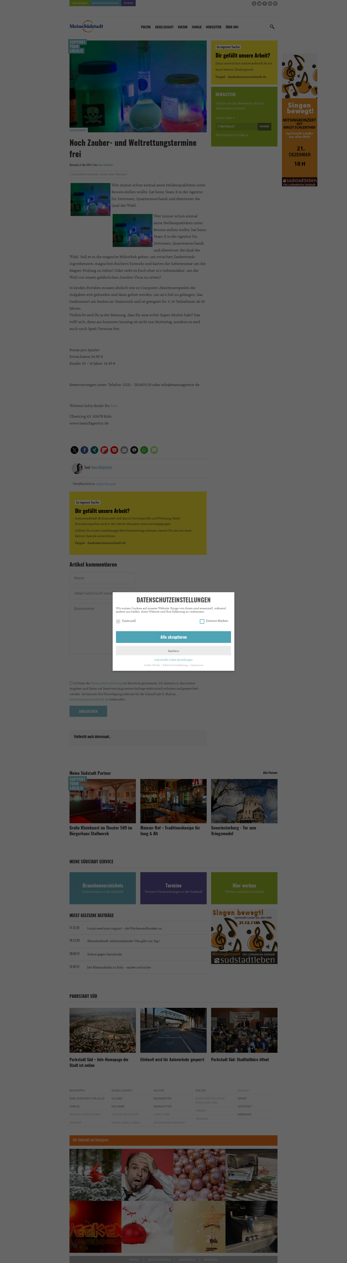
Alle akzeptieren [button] (173, 638)
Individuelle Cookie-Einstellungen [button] (173, 660)
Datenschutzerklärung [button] (175, 665)
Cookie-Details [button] (152, 665)
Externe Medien (214, 621)
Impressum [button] (197, 665)
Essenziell (126, 621)
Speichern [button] (173, 651)
